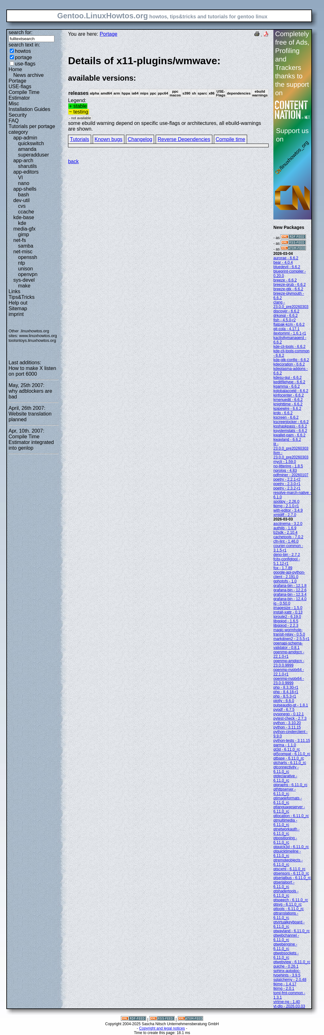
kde (22, 223)
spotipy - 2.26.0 (286, 501)
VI (20, 177)
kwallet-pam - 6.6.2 (289, 435)
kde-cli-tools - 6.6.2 (289, 346)
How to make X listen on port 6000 (32, 371)
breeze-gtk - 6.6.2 (288, 289)
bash (23, 194)
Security (18, 115)
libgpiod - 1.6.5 (285, 621)
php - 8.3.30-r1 (285, 687)
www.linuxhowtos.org (38, 335)
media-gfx (24, 228)
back (73, 161)
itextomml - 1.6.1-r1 (289, 333)
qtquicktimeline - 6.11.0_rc (287, 853)
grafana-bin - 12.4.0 (290, 599)
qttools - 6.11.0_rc (288, 909)
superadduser (33, 154)
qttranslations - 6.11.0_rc (285, 915)
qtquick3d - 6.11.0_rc (291, 847)
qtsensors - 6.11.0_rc (291, 873)
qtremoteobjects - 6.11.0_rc (288, 862)
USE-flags (20, 86)
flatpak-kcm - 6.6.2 (289, 324)
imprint (16, 314)
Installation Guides (29, 109)
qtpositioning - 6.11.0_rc (285, 840)
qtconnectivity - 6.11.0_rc (286, 769)
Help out (18, 302)
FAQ (14, 120)
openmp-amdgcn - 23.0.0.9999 (288, 663)
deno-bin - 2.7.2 (286, 554)
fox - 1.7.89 (282, 568)
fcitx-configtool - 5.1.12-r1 (286, 561)
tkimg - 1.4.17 (284, 984)
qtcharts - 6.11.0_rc (289, 763)
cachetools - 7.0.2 (288, 537)
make (24, 285)
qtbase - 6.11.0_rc (288, 758)
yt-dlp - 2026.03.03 (289, 1006)
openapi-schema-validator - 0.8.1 (288, 645)
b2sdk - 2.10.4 (285, 532)
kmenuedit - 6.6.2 (288, 399)
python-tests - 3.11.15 (291, 740)
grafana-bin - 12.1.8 (290, 585)
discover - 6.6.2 (286, 311)
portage (23, 57)
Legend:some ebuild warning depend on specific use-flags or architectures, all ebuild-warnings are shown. (168, 93)
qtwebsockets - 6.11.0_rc (286, 955)
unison (25, 268)
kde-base (23, 217)
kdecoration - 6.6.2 (289, 364)
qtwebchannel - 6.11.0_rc (286, 937)
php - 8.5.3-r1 (284, 696)
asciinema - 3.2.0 (287, 523)
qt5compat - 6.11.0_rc (291, 754)
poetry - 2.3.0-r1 (286, 484)
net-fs (19, 240)
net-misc (22, 251)
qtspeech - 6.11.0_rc (290, 900)
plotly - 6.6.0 (283, 701)
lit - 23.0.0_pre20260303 (290, 446)
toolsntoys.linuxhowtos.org (32, 340)
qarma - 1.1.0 (284, 745)
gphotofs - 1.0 (284, 581)
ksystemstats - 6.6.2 (290, 430)
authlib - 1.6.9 (284, 528)
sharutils (27, 166)
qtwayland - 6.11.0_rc (291, 931)
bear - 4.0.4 (283, 262)
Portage (17, 80)
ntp (21, 263)
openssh (27, 257)
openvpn (27, 274)
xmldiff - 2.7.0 (284, 515)
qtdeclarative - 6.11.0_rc (285, 778)
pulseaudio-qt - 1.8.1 (290, 705)
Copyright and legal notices (162, 1028)
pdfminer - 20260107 (290, 475)
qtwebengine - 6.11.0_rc (285, 946)
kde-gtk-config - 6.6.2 (291, 360)
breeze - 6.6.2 (285, 280)
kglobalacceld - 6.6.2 (290, 391)
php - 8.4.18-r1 (285, 692)
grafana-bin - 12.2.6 (290, 590)
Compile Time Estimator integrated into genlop (31, 442)
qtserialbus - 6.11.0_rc (292, 878)
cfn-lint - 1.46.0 (285, 541)
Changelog (140, 139)
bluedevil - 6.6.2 (286, 267)
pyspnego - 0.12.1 (288, 714)
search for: (21, 32)
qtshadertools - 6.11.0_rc (285, 893)
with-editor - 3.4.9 (288, 510)
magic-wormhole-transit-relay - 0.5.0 (289, 632)
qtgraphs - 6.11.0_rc (290, 785)
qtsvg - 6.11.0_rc (287, 904)
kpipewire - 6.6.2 (287, 408)
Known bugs (108, 139)
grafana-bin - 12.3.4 (290, 594)
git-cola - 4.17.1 (286, 329)
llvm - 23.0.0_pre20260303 (290, 455)
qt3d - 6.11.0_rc (286, 749)
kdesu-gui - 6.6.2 (287, 377)
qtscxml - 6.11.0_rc (289, 869)
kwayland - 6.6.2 (287, 439)
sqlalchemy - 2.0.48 (289, 979)
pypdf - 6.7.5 (284, 709)
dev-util (21, 200)
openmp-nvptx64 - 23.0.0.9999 (288, 680)
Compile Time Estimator (24, 95)
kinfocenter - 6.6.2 (288, 395)
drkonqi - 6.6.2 (285, 315)
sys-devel (24, 280)
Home (15, 69)
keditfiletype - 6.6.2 (289, 382)
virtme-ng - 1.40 (286, 1002)
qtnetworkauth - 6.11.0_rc (286, 831)
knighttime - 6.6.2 (287, 404)
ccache (26, 211)
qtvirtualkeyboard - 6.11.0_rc (289, 924)
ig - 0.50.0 (281, 603)
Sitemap (18, 308)
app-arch (23, 160)
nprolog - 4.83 (285, 470)
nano (23, 183)
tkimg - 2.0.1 (283, 988)
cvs (22, 206)
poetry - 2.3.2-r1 (286, 488)
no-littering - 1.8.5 (288, 466)
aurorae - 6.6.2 (285, 258)
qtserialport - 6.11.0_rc (284, 884)
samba (25, 246)
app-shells (24, 189)
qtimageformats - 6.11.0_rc (287, 800)
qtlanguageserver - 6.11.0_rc (289, 809)
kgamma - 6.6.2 (286, 386)
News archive (28, 75)
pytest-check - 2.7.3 (290, 718)
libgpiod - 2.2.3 (285, 625)
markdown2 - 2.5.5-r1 (291, 639)
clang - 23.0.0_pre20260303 (290, 304)
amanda (27, 149)
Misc (14, 103)
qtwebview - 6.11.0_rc (291, 962)
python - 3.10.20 (287, 723)
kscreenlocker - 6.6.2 (290, 422)
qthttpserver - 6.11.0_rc (284, 791)
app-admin (25, 137)
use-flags (25, 63)
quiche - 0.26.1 (285, 966)
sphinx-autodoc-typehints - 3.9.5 (286, 973)
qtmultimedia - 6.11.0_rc (285, 822)
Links (14, 291)
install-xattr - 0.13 (287, 612)
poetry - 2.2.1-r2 (286, 479)
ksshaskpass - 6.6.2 (290, 426)
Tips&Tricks (21, 297)
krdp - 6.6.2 (283, 413)
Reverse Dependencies (184, 139)
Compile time (230, 139)
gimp (23, 234)
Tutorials (79, 139)
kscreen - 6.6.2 (285, 417)
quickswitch (31, 143)
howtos (23, 51)
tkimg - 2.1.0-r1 (286, 506)
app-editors (26, 172)
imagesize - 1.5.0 (287, 608)
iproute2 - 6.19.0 (287, 616)
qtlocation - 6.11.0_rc (291, 816)
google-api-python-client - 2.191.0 (289, 574)
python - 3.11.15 (287, 727)
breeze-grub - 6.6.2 (289, 284)
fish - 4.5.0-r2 (284, 320)
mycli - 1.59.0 (284, 461)
